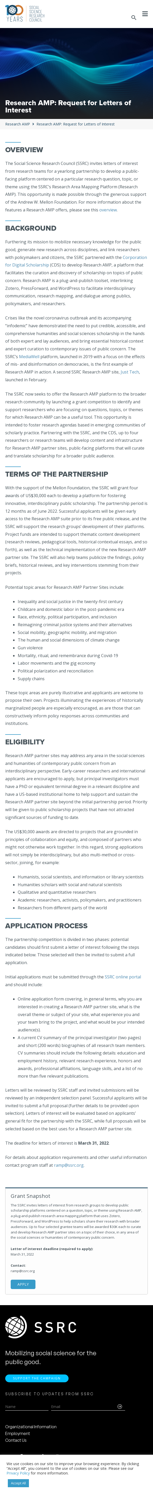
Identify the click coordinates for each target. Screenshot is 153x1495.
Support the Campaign (37, 1379)
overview (108, 210)
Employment (17, 1434)
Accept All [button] (18, 1483)
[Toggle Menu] (145, 13)
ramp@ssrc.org (69, 1165)
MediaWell (29, 356)
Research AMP (17, 124)
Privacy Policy (18, 1473)
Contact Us (16, 1441)
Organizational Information (31, 1427)
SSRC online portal (122, 977)
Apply (23, 1284)
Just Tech (130, 372)
